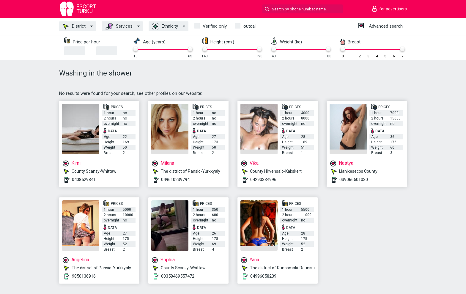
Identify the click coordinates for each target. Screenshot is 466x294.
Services (119, 26)
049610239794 (175, 179)
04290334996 (263, 179)
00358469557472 (177, 276)
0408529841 (84, 179)
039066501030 (353, 179)
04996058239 (263, 276)
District (74, 26)
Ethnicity (165, 26)
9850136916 (84, 276)
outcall (249, 26)
